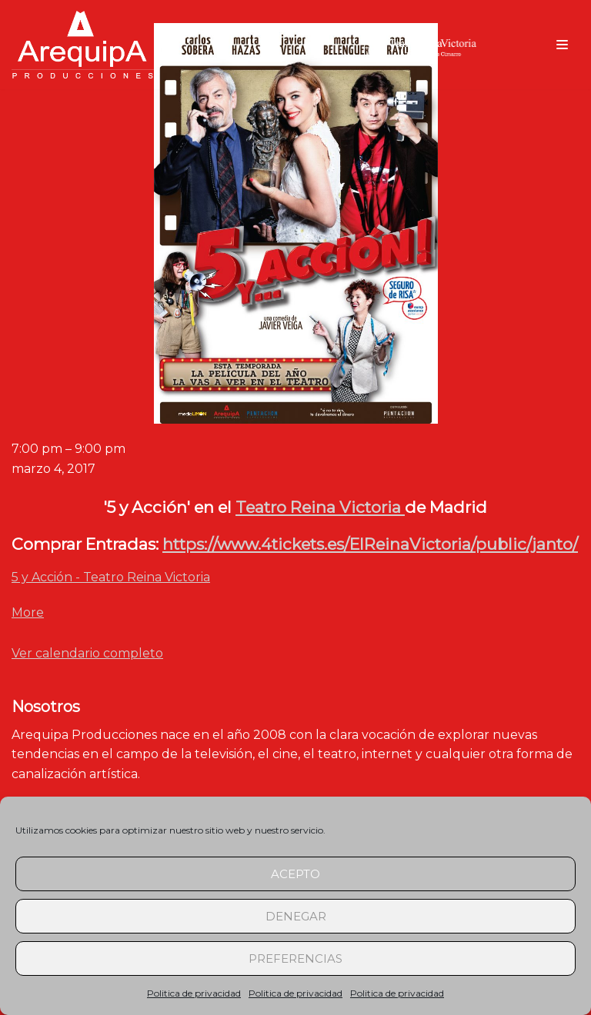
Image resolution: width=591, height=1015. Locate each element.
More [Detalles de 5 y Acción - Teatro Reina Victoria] (28, 612)
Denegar (295, 916)
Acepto (295, 874)
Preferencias (295, 958)
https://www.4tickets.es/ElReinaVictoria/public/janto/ (370, 544)
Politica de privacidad (194, 993)
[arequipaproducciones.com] (83, 44)
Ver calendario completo (87, 653)
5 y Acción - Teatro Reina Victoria (111, 577)
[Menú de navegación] (562, 44)
